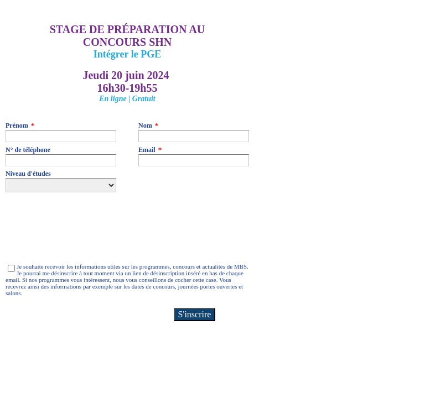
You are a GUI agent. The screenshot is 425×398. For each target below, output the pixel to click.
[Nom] (193, 136)
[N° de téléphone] (61, 160)
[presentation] (90, 227)
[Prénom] (61, 136)
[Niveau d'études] (61, 185)
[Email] (193, 160)
